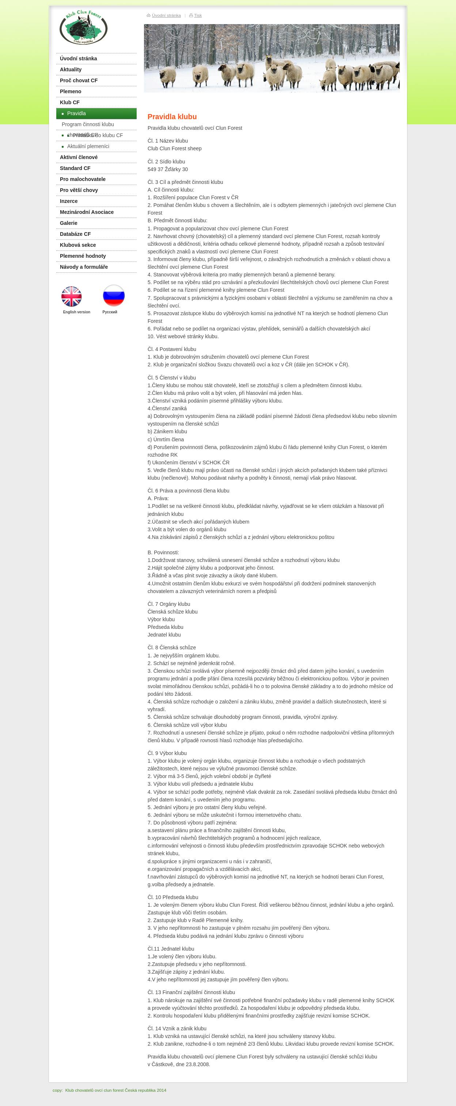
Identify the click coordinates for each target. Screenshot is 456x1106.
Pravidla (74, 113)
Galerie (68, 223)
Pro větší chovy (79, 190)
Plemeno (70, 91)
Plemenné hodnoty (83, 256)
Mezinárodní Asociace (87, 212)
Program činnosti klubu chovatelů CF (88, 125)
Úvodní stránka (78, 58)
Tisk (198, 15)
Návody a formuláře (84, 267)
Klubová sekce (78, 245)
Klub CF (70, 102)
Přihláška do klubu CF (95, 135)
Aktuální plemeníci (85, 146)
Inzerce (69, 201)
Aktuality (70, 69)
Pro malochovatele (83, 179)
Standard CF (75, 168)
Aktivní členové (79, 157)
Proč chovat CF (79, 80)
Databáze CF (75, 234)
